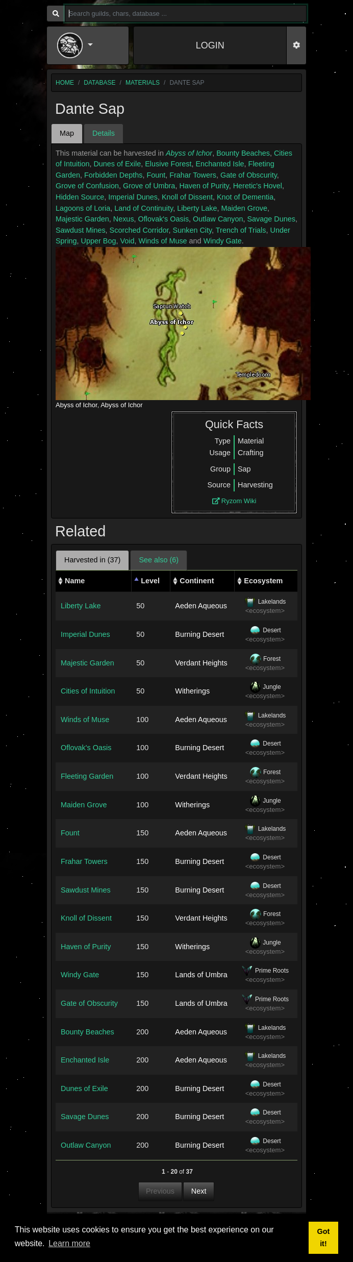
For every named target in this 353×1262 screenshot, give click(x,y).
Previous (160, 1191)
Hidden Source (80, 197)
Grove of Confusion (87, 186)
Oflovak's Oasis (163, 219)
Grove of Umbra (149, 186)
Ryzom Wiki (234, 501)
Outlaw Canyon (218, 219)
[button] (87, 45)
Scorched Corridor (139, 230)
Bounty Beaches (243, 153)
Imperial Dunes (133, 197)
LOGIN (210, 45)
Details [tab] (103, 133)
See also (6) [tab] (159, 560)
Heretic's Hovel (257, 186)
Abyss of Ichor (189, 153)
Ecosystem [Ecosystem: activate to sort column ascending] (263, 581)
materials (142, 82)
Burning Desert (199, 634)
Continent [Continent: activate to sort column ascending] (197, 581)
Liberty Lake (197, 208)
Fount (155, 175)
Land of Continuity (143, 208)
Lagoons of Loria (83, 208)
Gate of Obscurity (248, 175)
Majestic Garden (82, 219)
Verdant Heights (201, 663)
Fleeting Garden (87, 776)
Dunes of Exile (117, 164)
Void (127, 241)
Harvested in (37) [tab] (92, 560)
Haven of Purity (204, 186)
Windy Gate (223, 241)
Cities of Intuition (88, 691)
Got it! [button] (323, 1237)
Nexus (123, 219)
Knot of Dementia (245, 197)
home (65, 82)
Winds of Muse (162, 241)
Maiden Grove (244, 208)
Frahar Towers (192, 175)
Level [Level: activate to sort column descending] (150, 581)
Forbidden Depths (113, 175)
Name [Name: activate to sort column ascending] (75, 581)
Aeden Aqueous (201, 606)
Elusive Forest (168, 164)
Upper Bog (98, 241)
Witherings (192, 691)
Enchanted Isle (219, 164)
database (99, 82)
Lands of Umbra (201, 975)
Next (199, 1191)
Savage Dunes (271, 219)
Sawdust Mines (81, 230)
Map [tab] (67, 133)
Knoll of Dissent (187, 197)
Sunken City (192, 230)
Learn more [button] (69, 1243)
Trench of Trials (241, 230)
